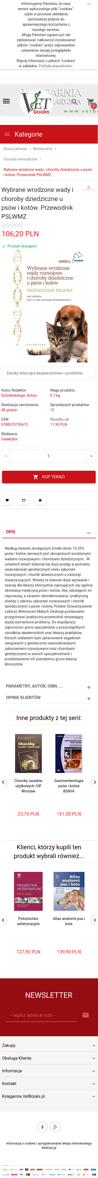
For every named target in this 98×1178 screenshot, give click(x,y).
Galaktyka (9, 439)
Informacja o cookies (20, 1143)
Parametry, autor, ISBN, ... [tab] (34, 686)
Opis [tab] (10, 531)
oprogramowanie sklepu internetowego (65, 1143)
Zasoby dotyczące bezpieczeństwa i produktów (44, 373)
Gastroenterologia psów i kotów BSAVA (68, 786)
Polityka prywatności (55, 66)
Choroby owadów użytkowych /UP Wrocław (28, 786)
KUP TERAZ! (49, 477)
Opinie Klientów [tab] (23, 697)
